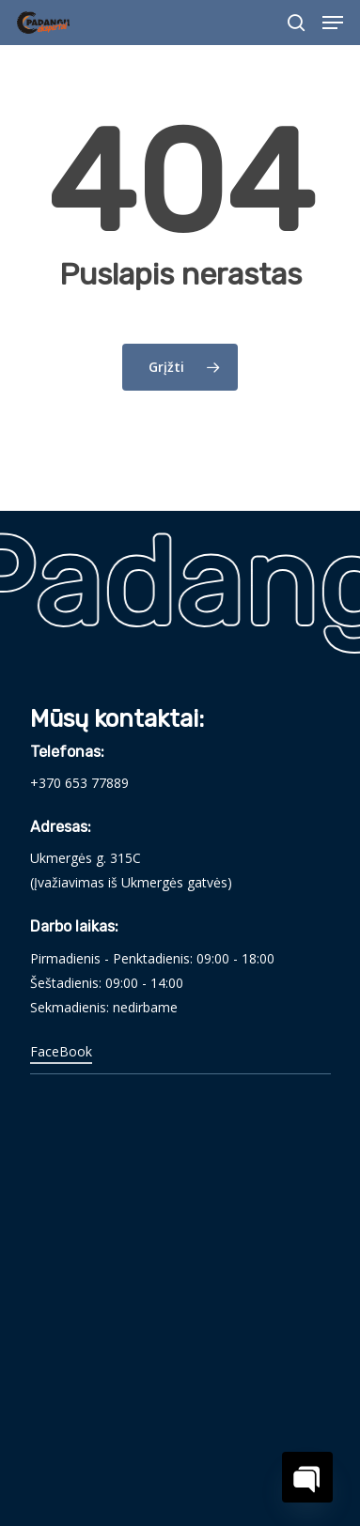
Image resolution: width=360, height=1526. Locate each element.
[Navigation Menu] (332, 22)
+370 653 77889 (79, 783)
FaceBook (61, 1051)
